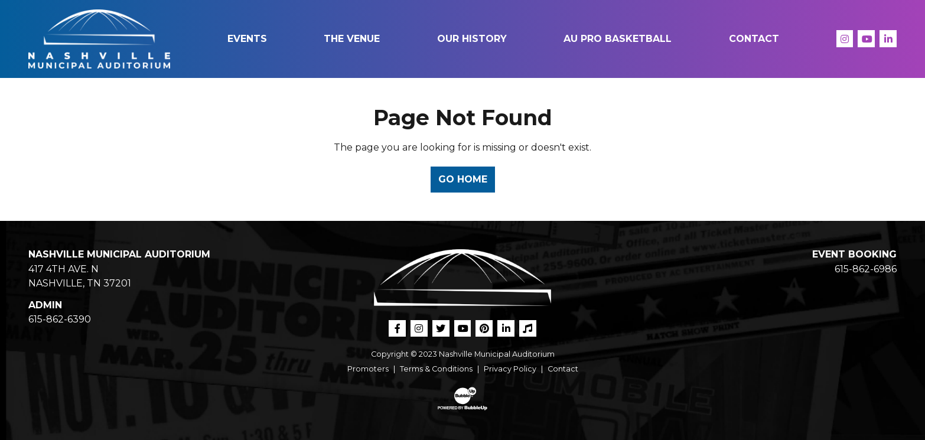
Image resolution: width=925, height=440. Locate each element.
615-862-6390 (59, 319)
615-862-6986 (866, 269)
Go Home (462, 179)
